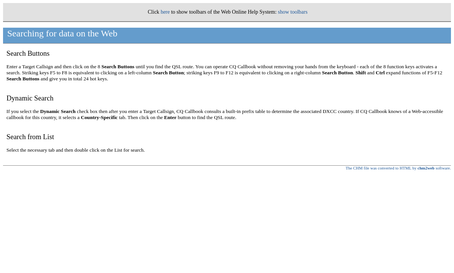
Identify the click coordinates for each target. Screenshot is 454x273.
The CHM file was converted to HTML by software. (398, 168)
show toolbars (292, 12)
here (165, 12)
